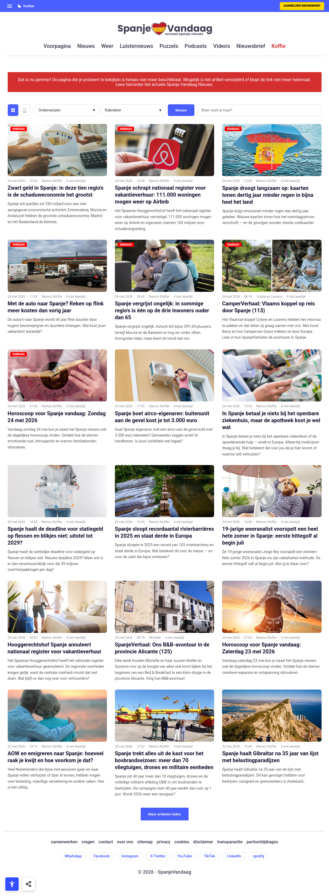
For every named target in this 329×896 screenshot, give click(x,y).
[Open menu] (9, 6)
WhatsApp (72, 856)
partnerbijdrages (262, 842)
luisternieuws (136, 46)
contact (106, 842)
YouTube (184, 856)
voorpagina (57, 46)
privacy (163, 842)
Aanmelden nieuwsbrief (302, 5)
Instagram (129, 856)
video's (221, 46)
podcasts (196, 46)
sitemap (145, 842)
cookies (181, 842)
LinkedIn (234, 856)
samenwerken (64, 842)
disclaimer (203, 842)
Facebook (101, 856)
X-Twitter (158, 856)
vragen (88, 842)
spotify (259, 856)
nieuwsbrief (250, 46)
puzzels (169, 46)
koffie (279, 46)
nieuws (86, 46)
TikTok (209, 856)
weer (107, 46)
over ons (125, 842)
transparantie (229, 842)
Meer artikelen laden (164, 814)
